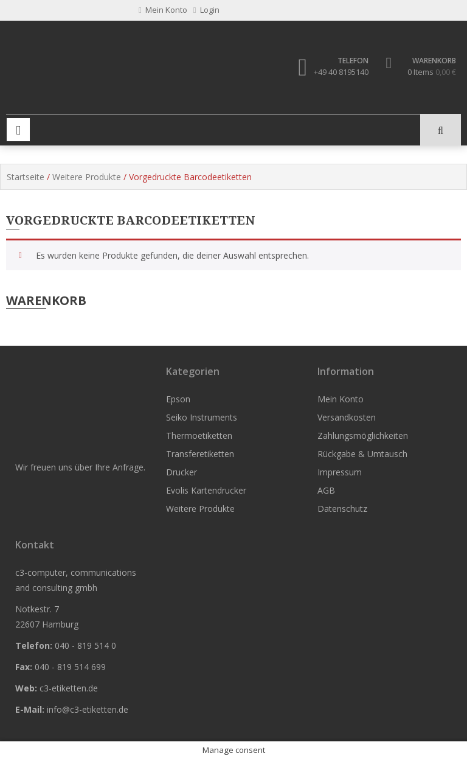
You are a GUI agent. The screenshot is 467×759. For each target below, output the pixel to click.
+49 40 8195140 (341, 71)
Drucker (181, 472)
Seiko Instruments (201, 417)
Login (206, 9)
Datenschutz (342, 508)
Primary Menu (18, 129)
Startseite (25, 177)
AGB (326, 490)
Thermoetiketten (199, 435)
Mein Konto (340, 399)
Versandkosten (346, 417)
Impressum (339, 472)
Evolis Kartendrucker (206, 490)
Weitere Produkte (86, 177)
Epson (178, 399)
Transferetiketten (200, 454)
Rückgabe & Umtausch (362, 454)
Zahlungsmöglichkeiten (362, 435)
